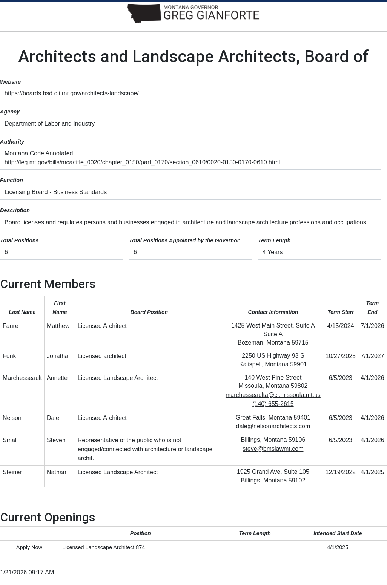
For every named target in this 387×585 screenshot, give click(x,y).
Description (15, 210)
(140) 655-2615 (272, 404)
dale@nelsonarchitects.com (273, 426)
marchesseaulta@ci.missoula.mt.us (273, 395)
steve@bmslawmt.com (273, 449)
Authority (12, 142)
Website (10, 82)
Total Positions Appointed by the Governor (184, 240)
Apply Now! (30, 547)
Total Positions (19, 240)
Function (11, 180)
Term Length (274, 240)
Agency (10, 112)
